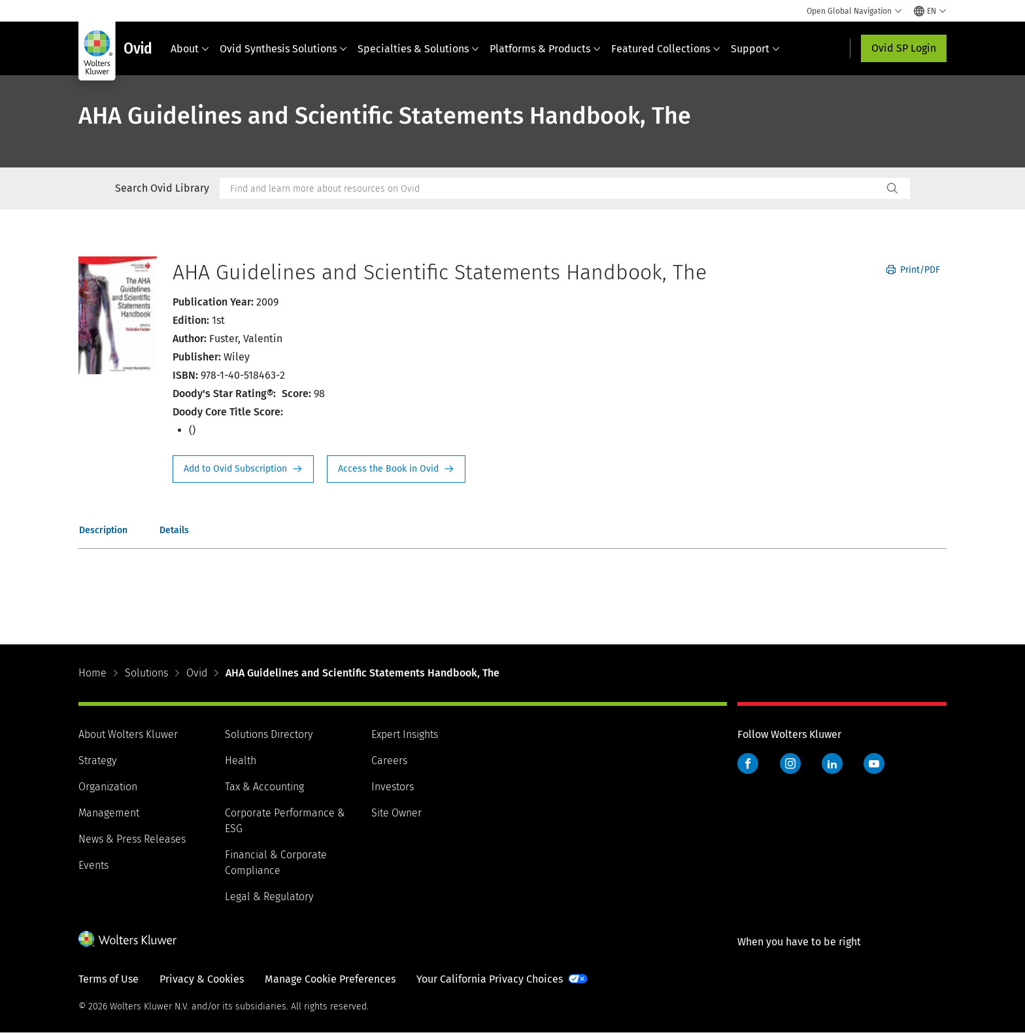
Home (92, 673)
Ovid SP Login (903, 48)
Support (755, 49)
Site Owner (396, 813)
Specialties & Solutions (418, 49)
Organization (107, 786)
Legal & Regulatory (269, 896)
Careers (389, 760)
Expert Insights (404, 734)
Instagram (790, 763)
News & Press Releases (132, 839)
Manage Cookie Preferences (330, 979)
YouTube (874, 763)
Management (108, 813)
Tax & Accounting (264, 786)
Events (93, 865)
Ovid (196, 673)
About (190, 49)
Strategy (97, 760)
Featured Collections (665, 49)
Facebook (747, 763)
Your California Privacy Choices (489, 979)
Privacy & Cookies (202, 979)
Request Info (243, 469)
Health (240, 760)
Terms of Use (108, 979)
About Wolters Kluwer (128, 734)
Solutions (146, 673)
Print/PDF (913, 269)
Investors (392, 786)
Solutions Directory (268, 734)
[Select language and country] (930, 11)
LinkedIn (832, 763)
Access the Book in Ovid (396, 469)
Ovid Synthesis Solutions (283, 49)
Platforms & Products (545, 49)
